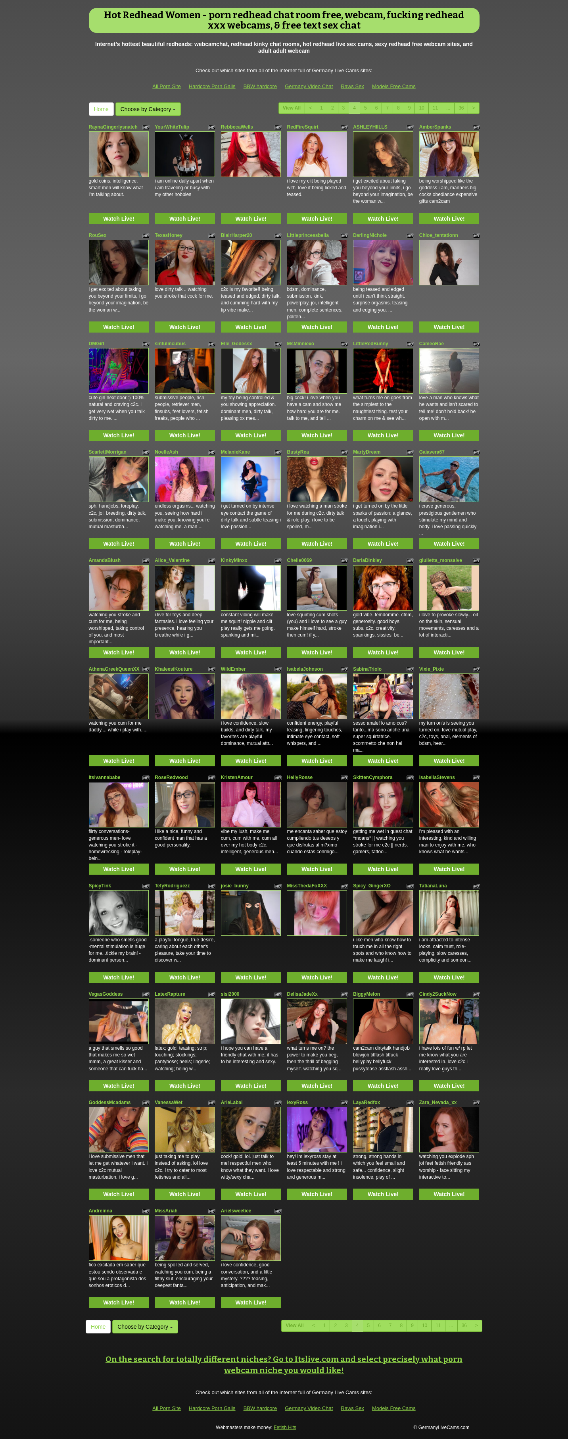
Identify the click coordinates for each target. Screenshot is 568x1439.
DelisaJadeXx (302, 994)
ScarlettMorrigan (108, 452)
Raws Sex (352, 86)
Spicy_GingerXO (372, 886)
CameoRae (431, 343)
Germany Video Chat (309, 86)
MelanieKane (235, 452)
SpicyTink (100, 886)
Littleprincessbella (307, 235)
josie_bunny (235, 886)
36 (461, 108)
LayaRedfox (366, 1102)
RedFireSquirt (302, 127)
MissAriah (166, 1211)
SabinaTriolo (367, 669)
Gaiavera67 (432, 452)
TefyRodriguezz (172, 886)
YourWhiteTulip (172, 127)
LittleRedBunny (370, 343)
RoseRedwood (171, 777)
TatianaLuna (433, 886)
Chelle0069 (299, 560)
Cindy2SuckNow (438, 994)
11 (435, 108)
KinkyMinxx (234, 560)
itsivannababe (105, 777)
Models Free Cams (394, 86)
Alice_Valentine (172, 560)
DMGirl (96, 343)
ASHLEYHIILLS (370, 127)
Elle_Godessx (236, 343)
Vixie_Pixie (431, 669)
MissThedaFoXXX (307, 886)
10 (421, 108)
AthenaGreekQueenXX (114, 669)
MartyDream (366, 452)
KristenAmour (237, 777)
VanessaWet (168, 1102)
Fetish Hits (285, 1427)
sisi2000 (230, 994)
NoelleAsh (166, 452)
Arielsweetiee (236, 1211)
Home (101, 109)
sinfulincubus (170, 343)
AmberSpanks (435, 127)
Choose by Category (148, 109)
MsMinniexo (300, 343)
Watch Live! (118, 218)
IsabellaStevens (437, 777)
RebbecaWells (237, 127)
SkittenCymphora (372, 777)
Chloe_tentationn (438, 235)
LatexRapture (170, 994)
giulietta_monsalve (440, 560)
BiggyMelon (366, 994)
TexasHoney (168, 235)
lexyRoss (297, 1102)
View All (292, 108)
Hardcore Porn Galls (212, 86)
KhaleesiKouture (173, 669)
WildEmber (233, 669)
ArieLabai (232, 1102)
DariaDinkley (367, 560)
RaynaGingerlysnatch (113, 127)
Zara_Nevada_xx (438, 1102)
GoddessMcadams (110, 1102)
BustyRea (298, 452)
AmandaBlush (105, 560)
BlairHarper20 (236, 235)
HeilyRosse (300, 777)
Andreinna (100, 1211)
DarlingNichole (370, 235)
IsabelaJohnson (305, 669)
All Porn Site (166, 86)
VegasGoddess (106, 994)
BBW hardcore (260, 86)
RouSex (98, 235)
